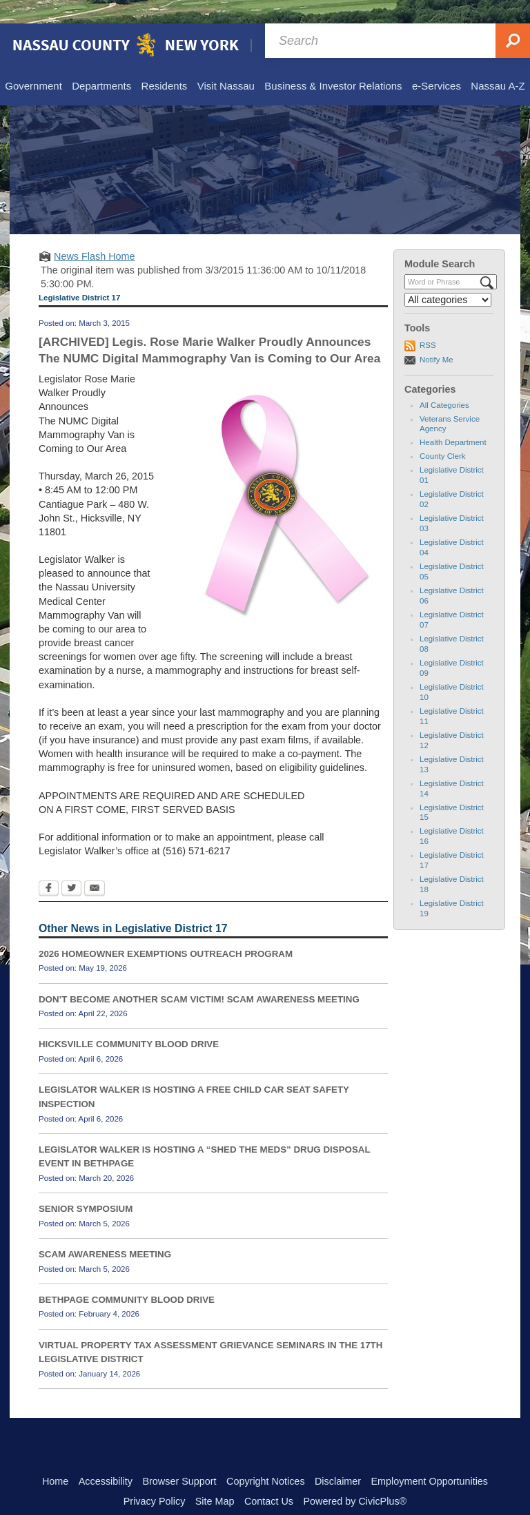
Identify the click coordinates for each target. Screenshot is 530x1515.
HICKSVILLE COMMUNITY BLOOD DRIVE (129, 1021)
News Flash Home (94, 232)
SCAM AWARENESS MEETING (105, 1231)
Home (55, 1457)
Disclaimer (338, 1457)
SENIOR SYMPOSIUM (85, 1185)
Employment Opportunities (430, 1457)
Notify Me (436, 336)
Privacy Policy (155, 1477)
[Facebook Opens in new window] (49, 866)
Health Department (453, 419)
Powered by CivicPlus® (354, 1477)
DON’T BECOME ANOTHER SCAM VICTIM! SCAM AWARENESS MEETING (199, 976)
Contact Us (268, 1477)
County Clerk (443, 433)
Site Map (215, 1477)
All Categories (444, 382)
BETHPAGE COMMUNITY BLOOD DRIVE (127, 1276)
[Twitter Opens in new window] (71, 866)
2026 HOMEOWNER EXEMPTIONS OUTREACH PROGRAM (166, 930)
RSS (428, 322)
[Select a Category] (447, 276)
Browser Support (179, 1457)
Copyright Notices (265, 1457)
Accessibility (105, 1457)
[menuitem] (33, 63)
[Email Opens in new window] (94, 866)
